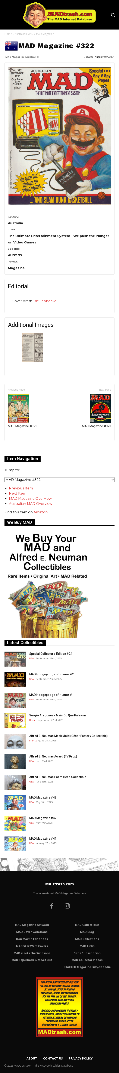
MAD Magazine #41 (42, 838)
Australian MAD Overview (30, 504)
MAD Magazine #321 (22, 411)
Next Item (17, 493)
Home (8, 34)
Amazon (41, 512)
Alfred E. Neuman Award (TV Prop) (53, 756)
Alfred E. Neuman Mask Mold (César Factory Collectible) (68, 736)
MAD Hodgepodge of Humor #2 (51, 674)
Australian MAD (24, 34)
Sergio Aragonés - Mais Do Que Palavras (58, 715)
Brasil (32, 720)
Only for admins (19, 448)
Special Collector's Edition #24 (50, 653)
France (33, 740)
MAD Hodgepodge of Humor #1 (51, 695)
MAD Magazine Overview (30, 498)
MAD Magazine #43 (42, 797)
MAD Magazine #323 (96, 411)
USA (31, 658)
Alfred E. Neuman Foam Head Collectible (57, 777)
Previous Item (21, 488)
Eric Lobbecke (44, 301)
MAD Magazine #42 (42, 818)
